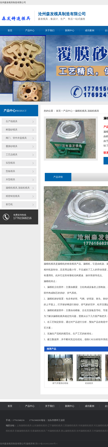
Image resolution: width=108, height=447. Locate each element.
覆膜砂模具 (11, 146)
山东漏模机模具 (39, 425)
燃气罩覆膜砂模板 (60, 383)
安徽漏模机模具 (22, 431)
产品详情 (58, 177)
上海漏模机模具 (24, 425)
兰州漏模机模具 (99, 431)
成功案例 (89, 30)
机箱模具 (89, 383)
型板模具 (10, 171)
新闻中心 (69, 30)
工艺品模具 (11, 154)
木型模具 (10, 179)
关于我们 (49, 30)
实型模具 (10, 163)
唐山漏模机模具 (68, 431)
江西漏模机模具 (70, 425)
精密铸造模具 (13, 196)
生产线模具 (11, 121)
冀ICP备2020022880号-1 (46, 443)
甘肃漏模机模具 (38, 431)
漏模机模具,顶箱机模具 (18, 188)
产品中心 (30, 30)
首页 (10, 30)
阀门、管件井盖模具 (16, 138)
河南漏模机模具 (86, 425)
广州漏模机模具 (53, 431)
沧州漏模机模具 (84, 431)
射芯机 (9, 204)
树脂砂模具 (11, 129)
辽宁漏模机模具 (55, 425)
